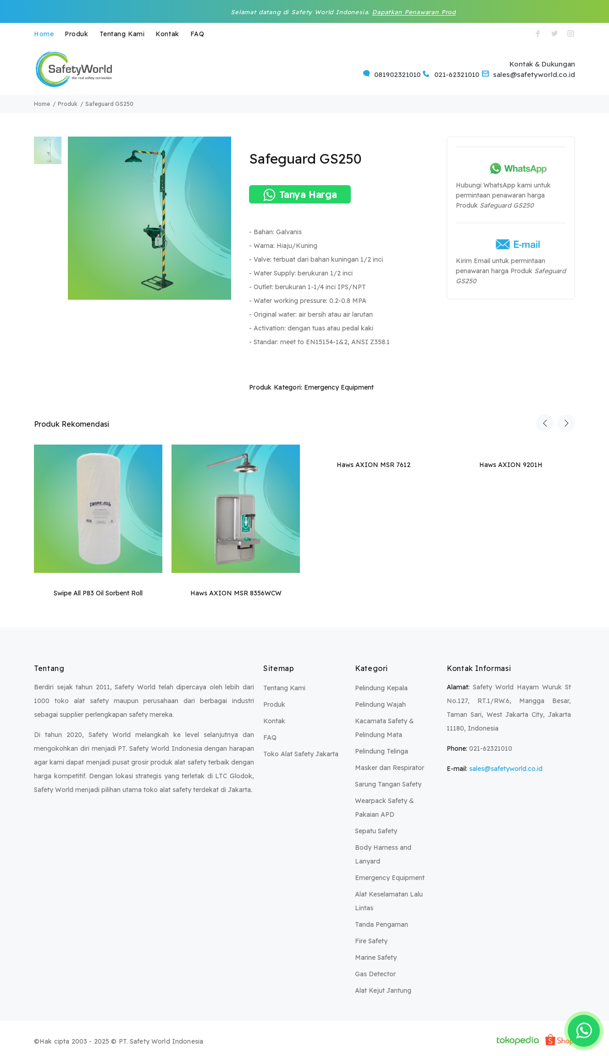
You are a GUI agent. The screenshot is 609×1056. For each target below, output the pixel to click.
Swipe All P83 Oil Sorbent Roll (98, 593)
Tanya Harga (300, 195)
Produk (76, 34)
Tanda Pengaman (381, 924)
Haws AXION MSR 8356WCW (236, 593)
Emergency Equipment (339, 387)
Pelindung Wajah (380, 704)
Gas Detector (375, 974)
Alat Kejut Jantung (383, 990)
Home (44, 34)
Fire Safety (371, 941)
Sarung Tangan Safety (388, 784)
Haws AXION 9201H (511, 465)
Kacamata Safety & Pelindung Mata (384, 728)
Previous (545, 423)
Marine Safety (376, 957)
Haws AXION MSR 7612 (373, 465)
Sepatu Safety (376, 831)
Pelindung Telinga (381, 751)
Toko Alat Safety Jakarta (300, 754)
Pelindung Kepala (381, 688)
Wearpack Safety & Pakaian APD (384, 808)
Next (566, 423)
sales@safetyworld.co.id (506, 768)
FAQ (197, 34)
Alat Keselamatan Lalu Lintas (389, 901)
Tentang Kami (122, 34)
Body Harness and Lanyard (383, 854)
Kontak (167, 34)
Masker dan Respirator (389, 768)
